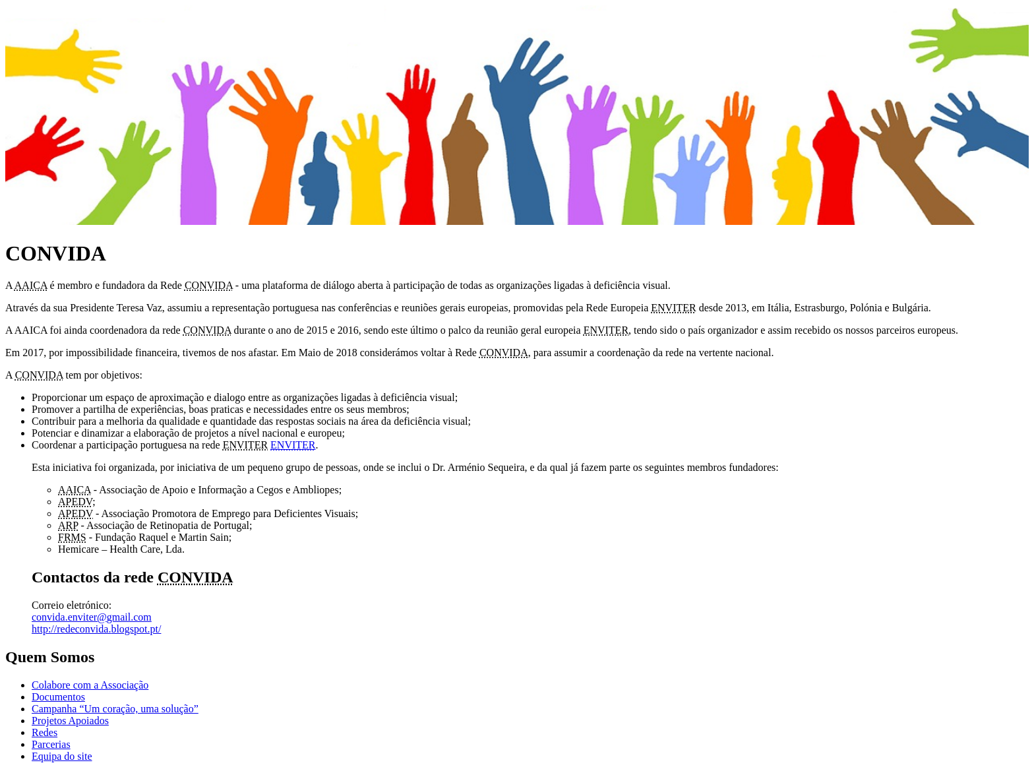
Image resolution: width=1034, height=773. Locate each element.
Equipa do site (62, 756)
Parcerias (51, 744)
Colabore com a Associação (90, 685)
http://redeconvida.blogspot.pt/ (96, 628)
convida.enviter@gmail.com (92, 617)
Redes (44, 732)
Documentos (58, 696)
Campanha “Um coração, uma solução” (115, 708)
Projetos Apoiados (70, 720)
